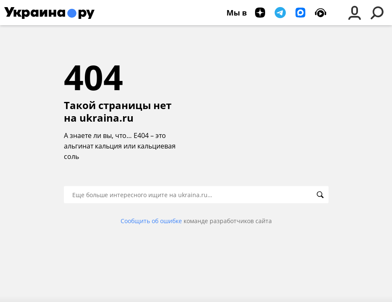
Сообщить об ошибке (151, 221)
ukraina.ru (106, 118)
